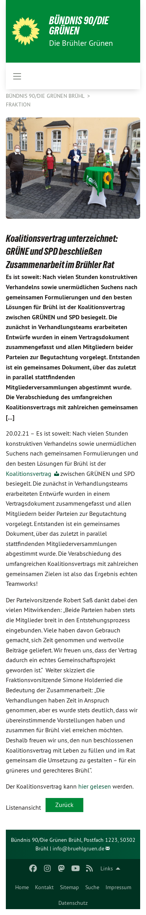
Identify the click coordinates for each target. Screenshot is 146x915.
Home (22, 887)
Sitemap (69, 887)
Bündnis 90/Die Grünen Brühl (46, 95)
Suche (92, 887)
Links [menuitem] (106, 868)
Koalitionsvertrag (29, 473)
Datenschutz (73, 902)
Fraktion (18, 104)
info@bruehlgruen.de (78, 848)
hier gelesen (94, 786)
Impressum (118, 887)
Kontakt (44, 887)
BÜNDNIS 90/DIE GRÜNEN (79, 25)
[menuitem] (22, 885)
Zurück (64, 805)
